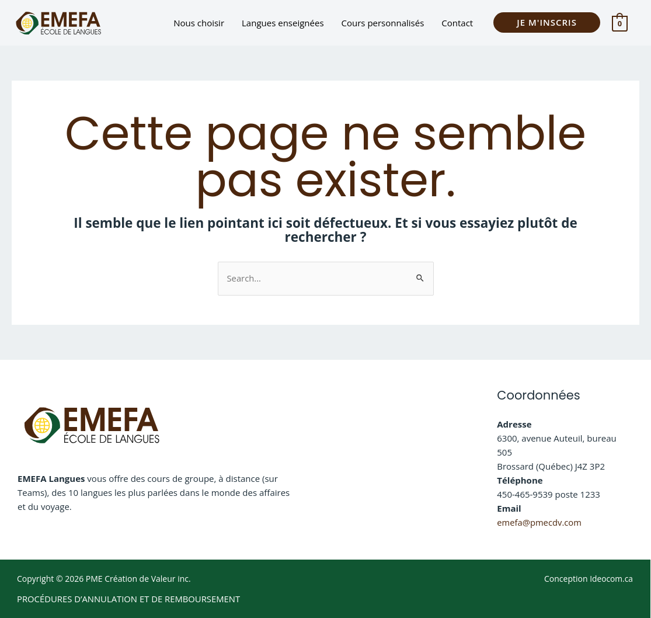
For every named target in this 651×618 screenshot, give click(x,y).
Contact (457, 23)
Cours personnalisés (383, 23)
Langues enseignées (283, 23)
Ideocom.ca (611, 578)
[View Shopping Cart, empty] (620, 23)
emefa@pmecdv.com (540, 522)
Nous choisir (198, 23)
